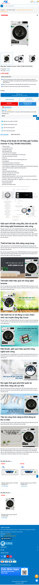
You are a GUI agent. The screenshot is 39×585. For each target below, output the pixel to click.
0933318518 (8, 533)
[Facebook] (2, 556)
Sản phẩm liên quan (5, 461)
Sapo (22, 583)
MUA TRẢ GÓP (29, 99)
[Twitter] (5, 556)
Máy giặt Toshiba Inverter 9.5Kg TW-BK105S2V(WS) (9, 515)
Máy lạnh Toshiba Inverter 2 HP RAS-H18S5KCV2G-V (28, 483)
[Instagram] (11, 556)
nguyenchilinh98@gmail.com (9, 535)
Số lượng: (3, 90)
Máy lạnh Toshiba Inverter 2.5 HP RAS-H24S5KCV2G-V (9, 483)
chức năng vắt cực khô (14, 386)
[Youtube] (8, 556)
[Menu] (2, 6)
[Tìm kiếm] (5, 6)
